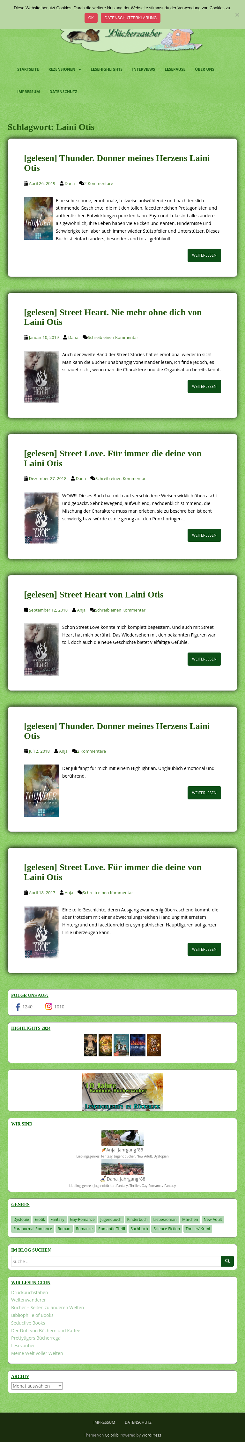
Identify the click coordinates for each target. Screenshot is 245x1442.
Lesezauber (23, 1345)
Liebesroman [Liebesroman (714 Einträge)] (165, 1219)
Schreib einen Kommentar (113, 337)
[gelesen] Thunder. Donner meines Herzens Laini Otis (117, 163)
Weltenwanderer (28, 1300)
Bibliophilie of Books (32, 1315)
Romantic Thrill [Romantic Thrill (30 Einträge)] (111, 1228)
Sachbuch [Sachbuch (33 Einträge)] (139, 1228)
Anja (81, 610)
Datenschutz (63, 91)
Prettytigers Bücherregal (36, 1338)
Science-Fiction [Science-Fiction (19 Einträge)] (166, 1228)
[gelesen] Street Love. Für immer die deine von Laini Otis (113, 458)
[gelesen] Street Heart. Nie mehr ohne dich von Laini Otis (113, 317)
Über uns (204, 69)
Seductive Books (28, 1323)
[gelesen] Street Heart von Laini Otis (93, 594)
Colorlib (112, 1435)
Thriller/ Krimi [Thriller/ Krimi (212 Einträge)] (198, 1228)
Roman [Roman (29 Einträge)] (64, 1228)
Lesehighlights (106, 69)
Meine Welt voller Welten (37, 1353)
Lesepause (175, 69)
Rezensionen (61, 69)
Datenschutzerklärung (131, 18)
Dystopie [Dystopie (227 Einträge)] (21, 1219)
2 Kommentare (98, 183)
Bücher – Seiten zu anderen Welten (47, 1307)
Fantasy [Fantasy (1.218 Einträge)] (57, 1219)
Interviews (143, 69)
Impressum (28, 91)
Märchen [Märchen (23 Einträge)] (190, 1219)
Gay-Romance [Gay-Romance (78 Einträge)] (82, 1219)
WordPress (151, 1435)
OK (91, 18)
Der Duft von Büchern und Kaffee (45, 1330)
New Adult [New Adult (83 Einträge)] (213, 1219)
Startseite (28, 69)
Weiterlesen (204, 255)
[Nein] (237, 15)
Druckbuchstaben (29, 1292)
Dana (70, 183)
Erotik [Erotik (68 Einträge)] (40, 1219)
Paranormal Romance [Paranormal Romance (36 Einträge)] (32, 1228)
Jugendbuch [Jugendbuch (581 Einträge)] (110, 1219)
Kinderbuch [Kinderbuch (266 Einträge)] (137, 1219)
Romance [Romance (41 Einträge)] (84, 1228)
